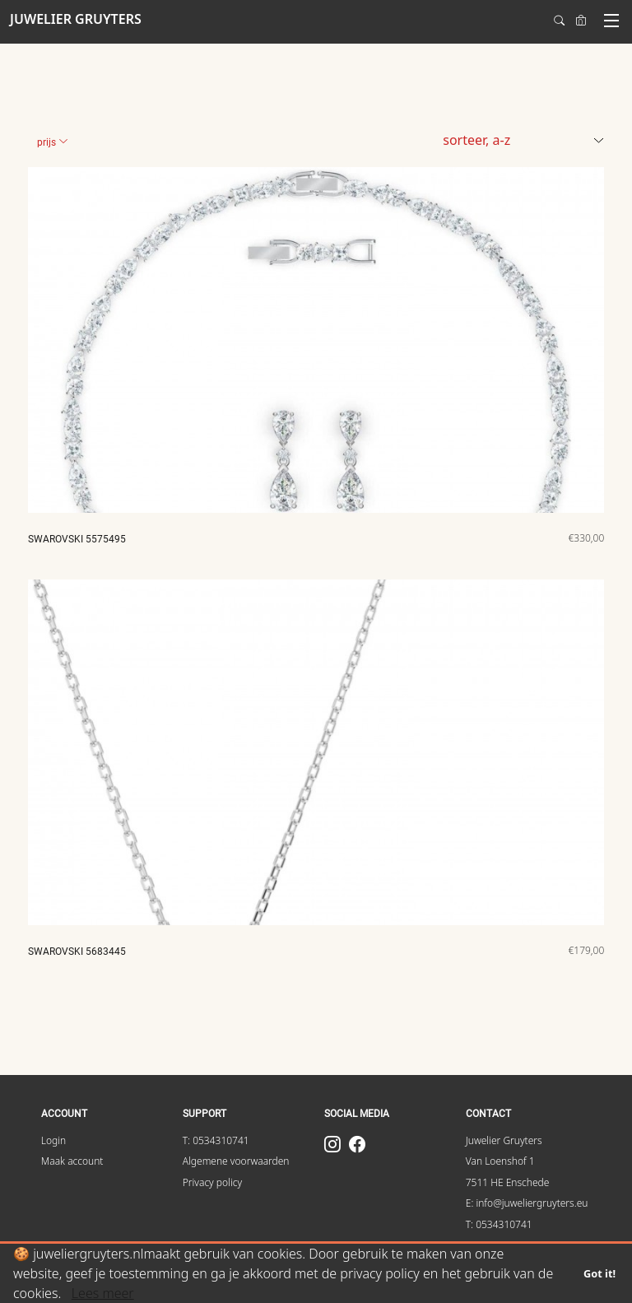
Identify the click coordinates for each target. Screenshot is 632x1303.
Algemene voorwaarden (236, 1161)
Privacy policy (212, 1182)
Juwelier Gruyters (504, 1140)
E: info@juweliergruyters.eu (527, 1203)
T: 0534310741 (216, 1140)
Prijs (52, 142)
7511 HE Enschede (508, 1182)
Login (53, 1140)
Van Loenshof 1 (500, 1161)
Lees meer (103, 1293)
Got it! (599, 1273)
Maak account (72, 1161)
